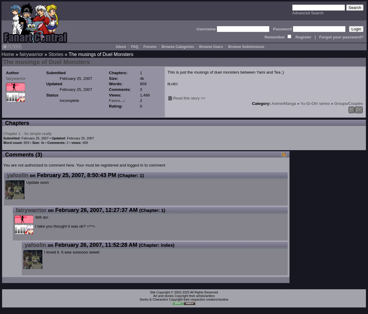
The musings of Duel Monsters (46, 62)
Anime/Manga (284, 103)
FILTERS (11, 47)
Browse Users (211, 47)
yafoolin (17, 175)
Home (7, 54)
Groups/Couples (348, 103)
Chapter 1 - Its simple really (27, 133)
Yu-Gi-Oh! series (315, 103)
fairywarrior (31, 54)
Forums (150, 47)
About (121, 47)
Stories (55, 54)
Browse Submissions (246, 47)
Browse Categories (178, 47)
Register (303, 37)
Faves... (116, 100)
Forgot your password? (341, 37)
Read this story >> (189, 98)
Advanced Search (308, 13)
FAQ (134, 47)
